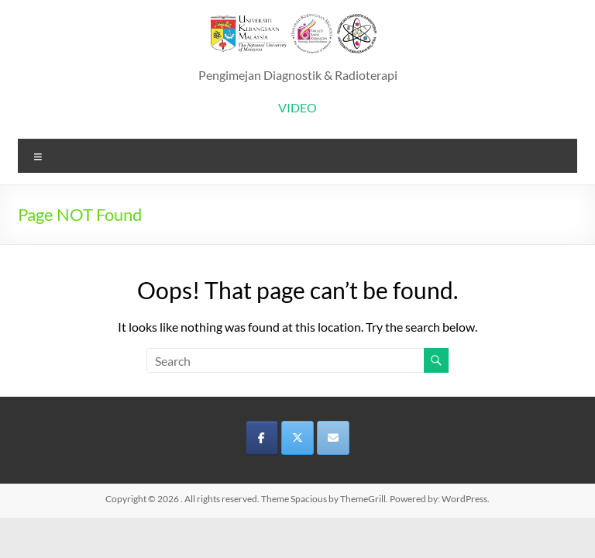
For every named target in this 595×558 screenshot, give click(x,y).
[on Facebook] (262, 438)
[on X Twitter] (297, 438)
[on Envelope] (333, 438)
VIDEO (297, 107)
